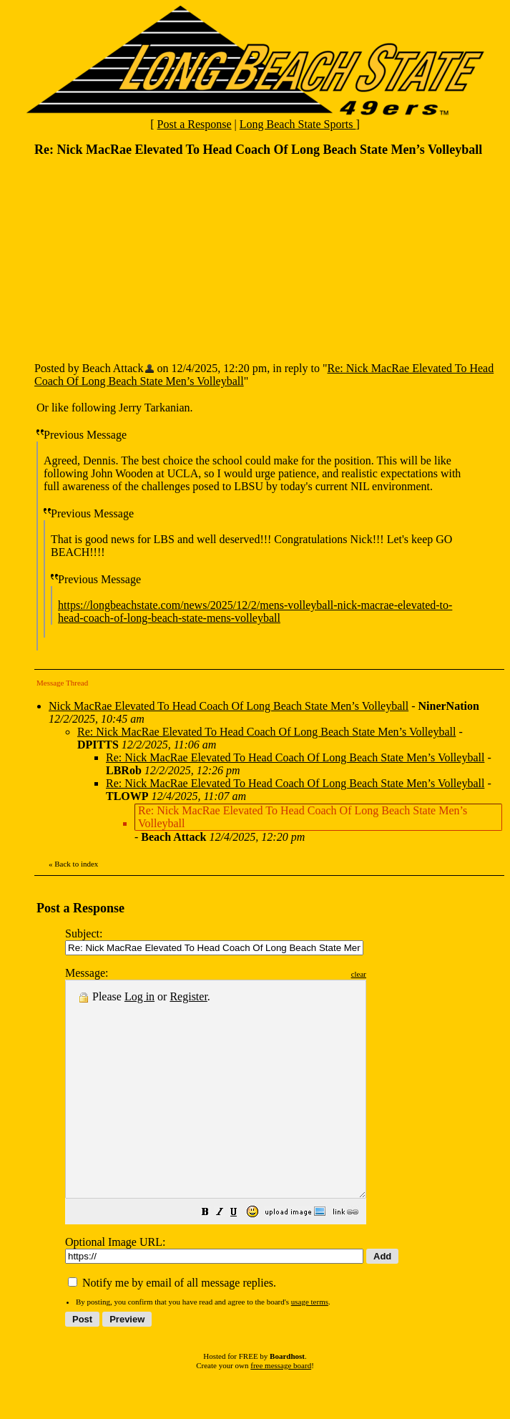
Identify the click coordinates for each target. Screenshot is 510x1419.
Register (188, 996)
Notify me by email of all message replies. (172, 1326)
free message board (280, 1408)
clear (394, 974)
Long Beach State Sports (298, 124)
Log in (139, 996)
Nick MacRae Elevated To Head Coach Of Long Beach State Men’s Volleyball (228, 706)
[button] (241, 1256)
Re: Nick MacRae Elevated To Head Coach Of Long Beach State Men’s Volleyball (266, 732)
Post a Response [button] (194, 124)
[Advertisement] (141, 258)
